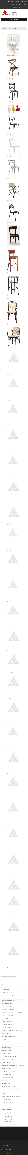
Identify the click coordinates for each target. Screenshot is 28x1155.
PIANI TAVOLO (5, 1048)
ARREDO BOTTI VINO (7, 992)
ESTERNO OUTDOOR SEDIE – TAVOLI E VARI (12, 1092)
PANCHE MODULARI (7, 1042)
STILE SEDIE (5, 1083)
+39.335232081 (16, 1)
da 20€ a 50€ (7, 1117)
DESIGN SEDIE (5, 1006)
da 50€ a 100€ (7, 1113)
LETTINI (4, 1018)
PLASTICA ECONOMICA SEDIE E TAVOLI (11, 1056)
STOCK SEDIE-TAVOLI (7, 1086)
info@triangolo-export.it (16, 4)
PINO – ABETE (5, 1053)
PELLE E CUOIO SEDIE (7, 1045)
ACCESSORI (5, 989)
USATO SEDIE (5, 1099)
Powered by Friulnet (23, 1142)
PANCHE (4, 1039)
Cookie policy (7, 1153)
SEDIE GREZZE (5, 1074)
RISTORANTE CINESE (7, 1062)
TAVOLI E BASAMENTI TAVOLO (9, 1089)
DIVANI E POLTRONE (7, 1009)
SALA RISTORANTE (6, 1071)
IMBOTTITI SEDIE (6, 1015)
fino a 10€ (6, 1114)
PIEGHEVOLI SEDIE (6, 1051)
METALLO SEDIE (6, 1021)
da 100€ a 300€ (8, 1119)
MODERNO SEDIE (6, 1024)
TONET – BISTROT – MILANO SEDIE (10, 1096)
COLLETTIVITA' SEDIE (7, 1004)
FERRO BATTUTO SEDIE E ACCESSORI (11, 1012)
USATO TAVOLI (5, 1102)
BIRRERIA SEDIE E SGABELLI (9, 1001)
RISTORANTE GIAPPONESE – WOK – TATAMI (12, 1065)
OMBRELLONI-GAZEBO (7, 1036)
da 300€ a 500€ (8, 1121)
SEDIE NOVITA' (5, 1027)
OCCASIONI (5, 1033)
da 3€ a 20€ (7, 1116)
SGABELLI (4, 1080)
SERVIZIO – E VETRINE (7, 1077)
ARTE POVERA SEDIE (7, 995)
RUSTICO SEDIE (6, 1068)
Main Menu (15, 19)
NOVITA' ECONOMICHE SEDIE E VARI (10, 1030)
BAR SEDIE (4, 998)
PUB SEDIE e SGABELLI (7, 1059)
